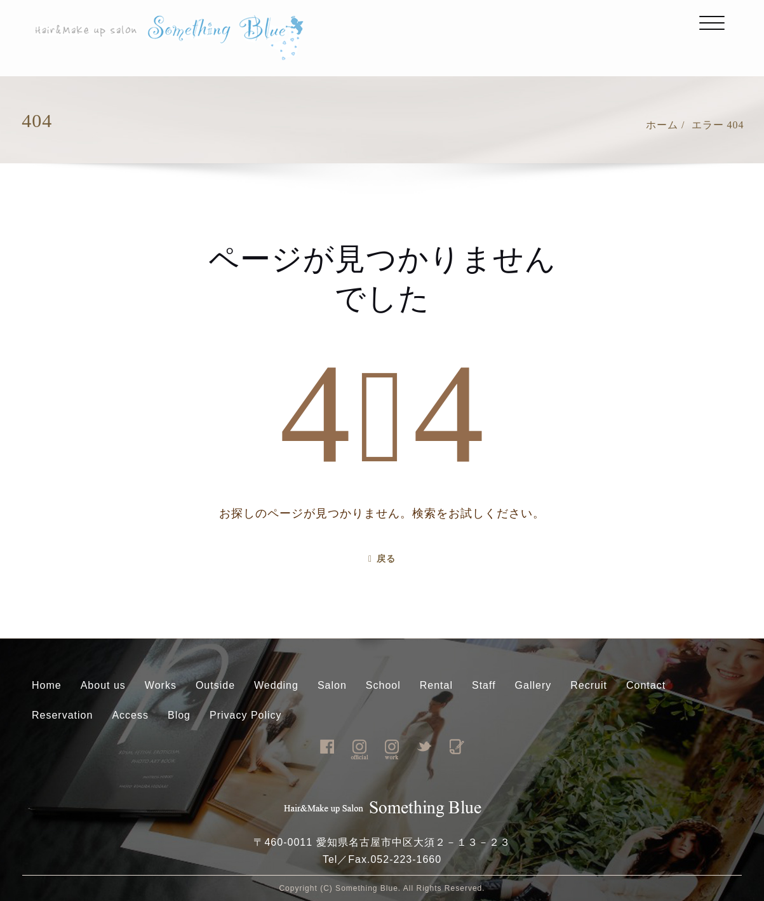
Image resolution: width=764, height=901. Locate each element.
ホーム (662, 124)
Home (47, 685)
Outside (215, 685)
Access (130, 715)
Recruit (588, 685)
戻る (382, 558)
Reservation (62, 715)
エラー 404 (718, 124)
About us (103, 685)
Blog (179, 715)
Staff (484, 685)
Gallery (533, 685)
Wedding (276, 685)
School (383, 685)
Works (161, 685)
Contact (646, 685)
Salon (332, 685)
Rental (436, 685)
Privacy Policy (246, 715)
